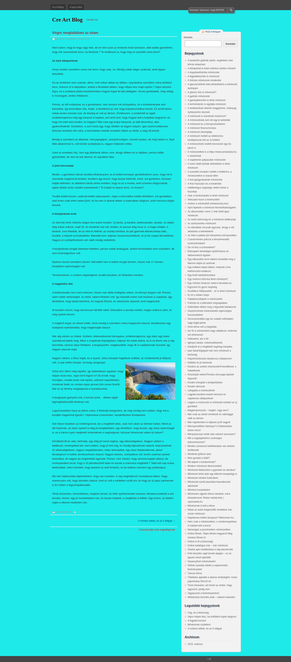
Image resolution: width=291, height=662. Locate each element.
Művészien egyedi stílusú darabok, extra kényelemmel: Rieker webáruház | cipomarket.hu (209, 497)
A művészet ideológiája (200, 132)
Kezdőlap (58, 7)
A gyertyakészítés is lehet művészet (206, 100)
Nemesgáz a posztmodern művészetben (209, 529)
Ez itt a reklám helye (198, 295)
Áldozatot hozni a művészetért (204, 199)
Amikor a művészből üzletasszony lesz (208, 203)
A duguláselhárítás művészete (203, 72)
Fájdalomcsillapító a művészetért (205, 299)
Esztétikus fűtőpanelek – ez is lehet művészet (212, 291)
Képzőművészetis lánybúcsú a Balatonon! (210, 358)
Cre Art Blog (67, 20)
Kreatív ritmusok (196, 386)
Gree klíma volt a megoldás (202, 326)
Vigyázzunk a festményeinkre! (203, 593)
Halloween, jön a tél (198, 338)
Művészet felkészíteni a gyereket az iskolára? (212, 470)
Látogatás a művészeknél (201, 390)
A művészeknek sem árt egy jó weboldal (209, 120)
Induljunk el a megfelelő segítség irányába (210, 346)
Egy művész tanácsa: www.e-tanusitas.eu (210, 283)
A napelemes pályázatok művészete (207, 159)
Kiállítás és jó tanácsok (200, 362)
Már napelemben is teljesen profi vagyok (209, 422)
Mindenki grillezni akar (199, 454)
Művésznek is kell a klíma (201, 505)
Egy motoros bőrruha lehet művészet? (208, 279)
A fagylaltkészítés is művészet (203, 76)
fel (210, 659)
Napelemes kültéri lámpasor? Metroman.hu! (211, 517)
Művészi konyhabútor (199, 489)
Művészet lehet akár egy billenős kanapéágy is (212, 474)
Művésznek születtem (199, 624)
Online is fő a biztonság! (200, 541)
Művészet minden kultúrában (203, 478)
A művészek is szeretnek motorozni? (207, 116)
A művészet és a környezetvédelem (206, 124)
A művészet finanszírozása (202, 128)
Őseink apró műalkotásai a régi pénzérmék (210, 549)
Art (66, 39)
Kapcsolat (76, 7)
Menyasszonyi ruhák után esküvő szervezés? (212, 434)
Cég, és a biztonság (198, 612)
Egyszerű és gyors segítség (202, 287)
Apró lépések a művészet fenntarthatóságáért (212, 207)
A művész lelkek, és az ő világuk (156, 520)
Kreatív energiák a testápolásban (205, 382)
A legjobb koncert (197, 620)
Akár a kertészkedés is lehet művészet (208, 195)
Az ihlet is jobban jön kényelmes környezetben (212, 235)
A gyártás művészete (199, 96)
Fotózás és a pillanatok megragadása (207, 303)
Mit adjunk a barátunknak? (202, 462)
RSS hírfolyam (213, 31)
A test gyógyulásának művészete (205, 179)
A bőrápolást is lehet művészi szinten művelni (212, 68)
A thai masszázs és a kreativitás (204, 183)
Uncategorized (63, 512)
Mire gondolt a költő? (199, 458)
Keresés (188, 37)
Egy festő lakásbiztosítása (201, 275)
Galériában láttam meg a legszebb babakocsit (212, 307)
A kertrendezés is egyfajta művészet (207, 104)
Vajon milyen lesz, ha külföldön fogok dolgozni (212, 616)
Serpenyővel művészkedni (201, 561)
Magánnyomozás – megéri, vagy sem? (208, 410)
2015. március (195, 644)
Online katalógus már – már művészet (208, 545)
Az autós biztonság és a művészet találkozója (212, 219)
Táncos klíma (195, 573)
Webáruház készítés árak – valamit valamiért (211, 597)
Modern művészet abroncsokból (204, 466)
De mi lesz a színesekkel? (201, 247)
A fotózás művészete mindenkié (204, 80)
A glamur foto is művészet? (202, 92)
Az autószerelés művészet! (202, 223)
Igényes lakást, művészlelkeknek (205, 342)
